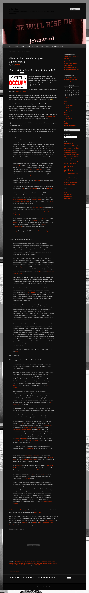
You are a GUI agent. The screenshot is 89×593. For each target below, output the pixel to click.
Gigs (67, 107)
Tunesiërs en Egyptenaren (30, 427)
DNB (22, 188)
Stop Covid (35, 46)
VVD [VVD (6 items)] (76, 182)
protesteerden (34, 220)
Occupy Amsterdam (14, 563)
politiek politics (37, 564)
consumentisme (29, 561)
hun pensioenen (47, 425)
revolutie (55, 563)
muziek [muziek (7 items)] (66, 158)
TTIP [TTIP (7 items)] (71, 180)
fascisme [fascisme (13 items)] (68, 150)
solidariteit (25, 564)
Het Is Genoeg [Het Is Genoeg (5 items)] (73, 152)
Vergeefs (15, 231)
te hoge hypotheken (31, 292)
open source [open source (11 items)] (72, 163)
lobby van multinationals (19, 199)
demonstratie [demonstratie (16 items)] (68, 148)
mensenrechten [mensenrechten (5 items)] (70, 156)
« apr (67, 97)
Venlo (36, 525)
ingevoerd (22, 266)
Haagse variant (26, 478)
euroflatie (37, 180)
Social (47, 46)
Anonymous (36, 455)
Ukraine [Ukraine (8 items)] (75, 180)
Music (16, 46)
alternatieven (18, 561)
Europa (39, 429)
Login (65, 192)
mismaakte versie (36, 199)
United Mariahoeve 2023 (70, 67)
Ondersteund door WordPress (44, 587)
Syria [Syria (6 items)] (77, 177)
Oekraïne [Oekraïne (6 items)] (66, 163)
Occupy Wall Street (43, 563)
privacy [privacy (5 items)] (66, 173)
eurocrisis (43, 218)
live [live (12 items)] (65, 156)
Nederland (19, 465)
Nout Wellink (33, 188)
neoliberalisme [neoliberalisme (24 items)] (69, 161)
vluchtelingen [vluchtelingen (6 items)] (71, 182)
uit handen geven (17, 165)
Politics (50, 563)
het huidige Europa (38, 207)
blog (23, 561)
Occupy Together (33, 563)
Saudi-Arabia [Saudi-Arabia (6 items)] (74, 175)
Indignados (24, 438)
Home (10, 46)
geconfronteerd (27, 176)
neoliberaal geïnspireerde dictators (22, 429)
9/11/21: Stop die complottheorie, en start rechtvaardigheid (71, 79)
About (28, 46)
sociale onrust (18, 564)
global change (44, 561)
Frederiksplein (29, 448)
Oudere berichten (14, 571)
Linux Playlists (70, 105)
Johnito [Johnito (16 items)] (73, 154)
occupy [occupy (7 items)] (76, 161)
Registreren (67, 191)
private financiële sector (36, 169)
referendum (16, 222)
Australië (24, 525)
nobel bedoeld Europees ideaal (21, 201)
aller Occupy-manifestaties (30, 459)
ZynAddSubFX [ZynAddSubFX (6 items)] (71, 184)
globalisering (51, 561)
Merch (22, 46)
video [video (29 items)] (66, 182)
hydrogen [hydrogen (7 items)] (66, 154)
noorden (17, 438)
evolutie (38, 561)
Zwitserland (45, 522)
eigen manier (38, 512)
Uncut (49, 429)
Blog (42, 46)
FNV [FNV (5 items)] (73, 150)
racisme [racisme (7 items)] (66, 175)
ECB (24, 167)
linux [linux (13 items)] (77, 154)
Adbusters (28, 455)
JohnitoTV (69, 118)
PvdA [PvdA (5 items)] (74, 173)
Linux (67, 116)
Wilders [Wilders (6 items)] (66, 184)
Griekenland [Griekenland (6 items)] (67, 152)
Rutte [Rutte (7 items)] (69, 175)
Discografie (69, 110)
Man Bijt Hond (38, 469)
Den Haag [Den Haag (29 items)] (76, 148)
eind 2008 (20, 423)
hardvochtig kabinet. (20, 91)
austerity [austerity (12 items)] (70, 143)
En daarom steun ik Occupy (17, 510)
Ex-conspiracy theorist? (57, 46)
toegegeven (50, 188)
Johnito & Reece (70, 109)
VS (40, 522)
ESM (34, 561)
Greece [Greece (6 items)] (75, 150)
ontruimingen (49, 520)
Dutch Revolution (33, 440)
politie (34, 522)
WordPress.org (68, 198)
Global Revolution (18, 440)
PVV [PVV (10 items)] (77, 173)
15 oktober (32, 474)
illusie (16, 351)
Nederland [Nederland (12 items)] (71, 158)
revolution (11, 564)
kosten (51, 201)
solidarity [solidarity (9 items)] (72, 178)
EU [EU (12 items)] (65, 150)
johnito (13, 9)
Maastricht (43, 474)
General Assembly (50, 116)
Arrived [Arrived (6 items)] (66, 143)
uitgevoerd (24, 522)
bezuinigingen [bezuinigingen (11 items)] (68, 145)
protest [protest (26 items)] (70, 173)
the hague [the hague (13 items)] (67, 180)
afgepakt (40, 271)
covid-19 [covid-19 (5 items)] (78, 145)
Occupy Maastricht (24, 563)
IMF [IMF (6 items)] (70, 154)
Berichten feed (68, 194)
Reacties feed (68, 196)
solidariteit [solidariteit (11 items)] (67, 178)
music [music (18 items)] (76, 156)
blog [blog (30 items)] (73, 146)
